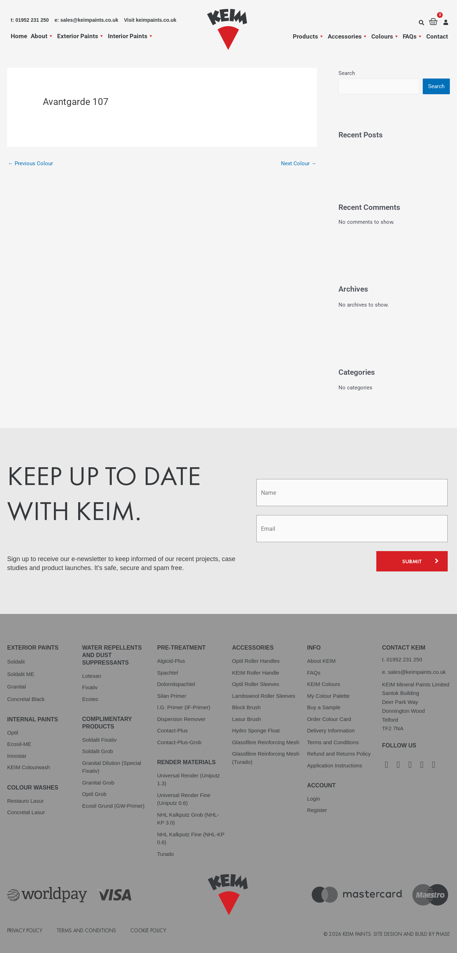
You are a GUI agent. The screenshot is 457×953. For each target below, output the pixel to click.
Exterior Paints (80, 36)
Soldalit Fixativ (99, 740)
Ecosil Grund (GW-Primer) (113, 806)
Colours (385, 36)
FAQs (413, 36)
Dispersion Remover (181, 719)
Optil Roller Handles (256, 661)
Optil (12, 733)
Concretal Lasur (26, 812)
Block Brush (246, 707)
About (42, 36)
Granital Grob (98, 783)
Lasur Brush (246, 719)
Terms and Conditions (333, 742)
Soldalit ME (20, 674)
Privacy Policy (24, 930)
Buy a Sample (323, 707)
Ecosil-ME (19, 744)
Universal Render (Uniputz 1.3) (188, 779)
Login (313, 799)
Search (346, 73)
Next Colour (298, 163)
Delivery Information (331, 730)
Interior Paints (131, 36)
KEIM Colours (323, 684)
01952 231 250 (404, 659)
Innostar (16, 756)
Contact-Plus (172, 730)
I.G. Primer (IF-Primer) (183, 707)
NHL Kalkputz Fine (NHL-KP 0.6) (190, 838)
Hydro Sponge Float (256, 730)
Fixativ (89, 687)
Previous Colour (30, 163)
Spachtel (167, 673)
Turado (165, 854)
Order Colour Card (329, 719)
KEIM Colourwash (28, 767)
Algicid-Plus (171, 661)
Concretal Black (26, 699)
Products (308, 36)
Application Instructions (334, 765)
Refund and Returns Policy (339, 754)
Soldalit (16, 662)
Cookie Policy (148, 930)
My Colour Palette (328, 696)
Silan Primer (171, 696)
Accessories (348, 36)
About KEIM (321, 661)
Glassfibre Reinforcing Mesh (265, 742)
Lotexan (91, 676)
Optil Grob (94, 794)
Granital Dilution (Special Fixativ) (111, 767)
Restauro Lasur (25, 801)
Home (19, 36)
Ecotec (90, 699)
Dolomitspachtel (176, 684)
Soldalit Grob (97, 751)
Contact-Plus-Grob (179, 742)
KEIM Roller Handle (255, 673)
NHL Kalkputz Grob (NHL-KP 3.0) (188, 819)
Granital (16, 687)
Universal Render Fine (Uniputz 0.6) (183, 799)
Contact (437, 36)
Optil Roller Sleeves (255, 684)
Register (317, 810)
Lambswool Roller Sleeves (263, 696)
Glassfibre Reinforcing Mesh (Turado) (265, 758)
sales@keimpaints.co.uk (417, 672)
